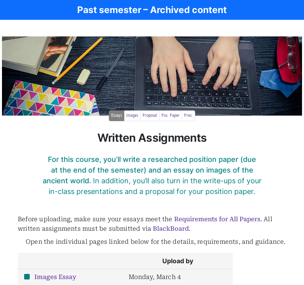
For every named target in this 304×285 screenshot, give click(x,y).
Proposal (149, 115)
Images (132, 115)
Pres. (188, 115)
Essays (116, 115)
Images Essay (55, 277)
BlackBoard (171, 228)
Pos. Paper (171, 115)
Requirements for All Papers (217, 219)
